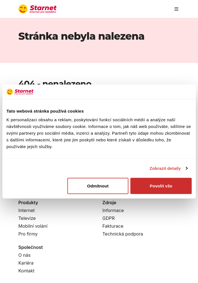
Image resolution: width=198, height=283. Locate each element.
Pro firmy (28, 234)
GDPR (109, 218)
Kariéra (26, 263)
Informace (113, 210)
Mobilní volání (33, 226)
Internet (26, 210)
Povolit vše (161, 186)
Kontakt (26, 271)
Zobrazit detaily (165, 168)
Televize (27, 218)
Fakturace (113, 226)
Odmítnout (98, 186)
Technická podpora (123, 234)
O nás (24, 255)
